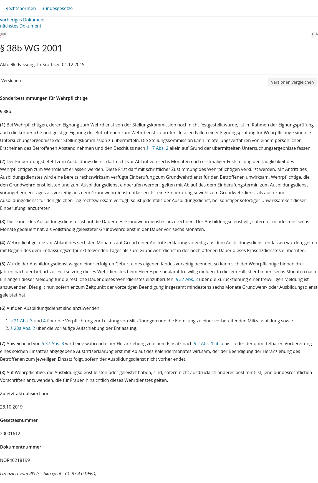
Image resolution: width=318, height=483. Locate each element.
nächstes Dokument (20, 26)
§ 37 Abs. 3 (53, 343)
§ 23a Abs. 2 (23, 328)
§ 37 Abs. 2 (187, 279)
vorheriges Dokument (22, 20)
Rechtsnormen (21, 8)
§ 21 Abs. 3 (22, 321)
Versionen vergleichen (292, 82)
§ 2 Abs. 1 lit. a (208, 343)
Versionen (11, 80)
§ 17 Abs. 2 (157, 148)
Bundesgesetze (57, 8)
